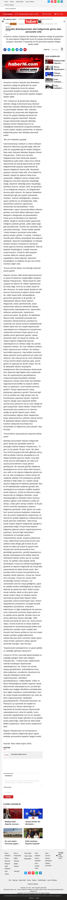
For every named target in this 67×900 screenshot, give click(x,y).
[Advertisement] (31, 766)
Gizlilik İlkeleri (20, 1)
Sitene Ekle (22, 880)
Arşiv (36, 863)
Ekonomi (8, 27)
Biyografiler (27, 858)
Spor (6, 871)
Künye (6, 1)
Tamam (37, 898)
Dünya (7, 23)
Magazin (7, 30)
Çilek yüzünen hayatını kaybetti (32, 842)
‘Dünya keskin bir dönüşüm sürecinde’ (32, 823)
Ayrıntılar (31, 898)
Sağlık (16, 863)
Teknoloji (16, 871)
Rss (10, 880)
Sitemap (15, 880)
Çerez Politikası (30, 1)
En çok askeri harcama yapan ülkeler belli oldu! (12, 842)
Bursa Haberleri (10, 8)
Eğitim (16, 858)
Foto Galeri (27, 853)
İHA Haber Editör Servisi (18, 754)
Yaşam (7, 874)
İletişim (12, 1)
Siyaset (7, 16)
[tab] (8, 775)
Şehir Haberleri (10, 19)
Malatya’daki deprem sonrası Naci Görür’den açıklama (11, 823)
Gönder (8, 797)
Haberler (8, 12)
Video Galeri (28, 856)
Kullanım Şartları (9, 5)
